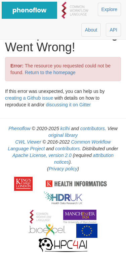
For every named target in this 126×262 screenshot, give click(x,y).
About (91, 30)
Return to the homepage (50, 72)
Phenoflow (19, 128)
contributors (92, 128)
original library (63, 135)
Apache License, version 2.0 (42, 155)
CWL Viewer (28, 142)
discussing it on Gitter (68, 104)
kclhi (65, 128)
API (113, 30)
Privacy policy (63, 168)
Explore (109, 9)
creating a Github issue (29, 98)
